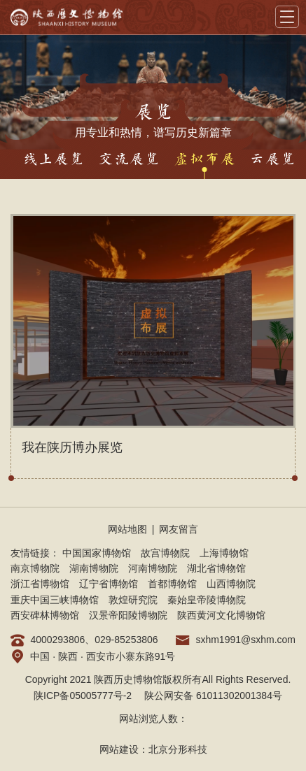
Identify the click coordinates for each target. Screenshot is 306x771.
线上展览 (53, 159)
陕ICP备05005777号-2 (83, 695)
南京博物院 (35, 568)
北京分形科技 (177, 749)
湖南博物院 (93, 568)
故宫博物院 (165, 553)
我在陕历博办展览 (72, 447)
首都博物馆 (172, 583)
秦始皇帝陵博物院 (206, 599)
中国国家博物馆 (96, 553)
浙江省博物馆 (40, 583)
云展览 (272, 159)
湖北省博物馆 (216, 568)
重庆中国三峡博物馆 (55, 599)
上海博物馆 (224, 553)
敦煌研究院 (133, 599)
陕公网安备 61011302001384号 (213, 695)
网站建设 (119, 749)
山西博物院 (231, 583)
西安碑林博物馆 (45, 615)
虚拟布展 (204, 159)
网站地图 (127, 529)
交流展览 (129, 159)
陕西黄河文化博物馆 (221, 615)
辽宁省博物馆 (108, 583)
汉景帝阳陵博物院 (128, 615)
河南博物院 (152, 568)
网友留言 (178, 529)
